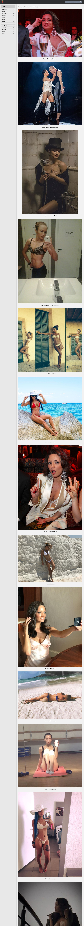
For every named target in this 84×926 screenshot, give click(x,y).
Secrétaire (4, 13)
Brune (3, 17)
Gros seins (4, 9)
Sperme (4, 27)
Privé (3, 33)
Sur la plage (4, 25)
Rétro (3, 11)
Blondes (4, 29)
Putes (3, 19)
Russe (3, 21)
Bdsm (3, 31)
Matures (4, 15)
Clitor (3, 23)
